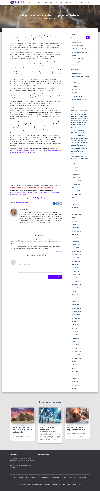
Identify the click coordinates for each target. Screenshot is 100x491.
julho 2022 (75, 234)
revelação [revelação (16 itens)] (74, 138)
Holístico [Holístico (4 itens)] (86, 120)
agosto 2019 (75, 321)
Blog (61, 2)
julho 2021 (75, 264)
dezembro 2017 (76, 381)
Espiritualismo (76, 73)
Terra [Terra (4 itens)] (77, 158)
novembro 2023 (76, 207)
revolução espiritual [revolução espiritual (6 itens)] (83, 138)
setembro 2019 (76, 318)
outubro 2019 (76, 314)
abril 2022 (75, 238)
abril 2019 (75, 335)
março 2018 (75, 375)
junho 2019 (75, 328)
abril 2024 (75, 201)
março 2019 (75, 338)
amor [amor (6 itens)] (72, 110)
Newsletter (47, 484)
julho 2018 (75, 365)
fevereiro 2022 (76, 244)
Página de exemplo (57, 484)
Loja (47, 480)
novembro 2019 (76, 311)
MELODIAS (75, 2)
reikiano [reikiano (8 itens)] (83, 135)
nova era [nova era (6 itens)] (82, 126)
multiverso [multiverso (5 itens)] (73, 126)
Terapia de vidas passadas (22, 202)
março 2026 (75, 174)
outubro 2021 (76, 258)
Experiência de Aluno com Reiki (81, 76)
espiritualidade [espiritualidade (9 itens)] (75, 116)
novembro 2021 (76, 254)
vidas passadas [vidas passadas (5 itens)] (83, 160)
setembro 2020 (76, 284)
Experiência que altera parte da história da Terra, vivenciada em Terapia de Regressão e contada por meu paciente (22, 430)
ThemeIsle (87, 487)
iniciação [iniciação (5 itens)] (73, 122)
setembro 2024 (76, 194)
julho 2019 (75, 325)
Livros (50, 2)
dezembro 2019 (76, 308)
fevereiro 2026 (76, 177)
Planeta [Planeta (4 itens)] (86, 126)
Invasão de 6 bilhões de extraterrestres (46, 428)
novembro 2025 (76, 181)
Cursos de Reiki (67, 2)
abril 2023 (75, 221)
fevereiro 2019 (76, 341)
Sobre (35, 2)
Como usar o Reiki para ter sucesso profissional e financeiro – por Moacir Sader (77, 429)
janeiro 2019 (75, 345)
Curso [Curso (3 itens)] (78, 110)
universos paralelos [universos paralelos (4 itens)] (75, 160)
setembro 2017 (76, 385)
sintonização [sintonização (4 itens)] (83, 140)
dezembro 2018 (76, 348)
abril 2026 (75, 171)
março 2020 (75, 298)
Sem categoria (76, 96)
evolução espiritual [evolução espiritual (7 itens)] (84, 118)
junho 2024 (75, 197)
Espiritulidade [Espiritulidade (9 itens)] (75, 118)
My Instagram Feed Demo (77, 480)
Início (30, 2)
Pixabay (43, 198)
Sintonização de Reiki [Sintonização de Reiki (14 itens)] (78, 142)
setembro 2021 (76, 261)
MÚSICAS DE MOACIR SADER (64, 480)
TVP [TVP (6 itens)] (79, 158)
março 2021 (75, 271)
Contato (81, 2)
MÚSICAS (87, 2)
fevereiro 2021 (76, 274)
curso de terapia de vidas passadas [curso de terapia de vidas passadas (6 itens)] (80, 112)
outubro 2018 (76, 355)
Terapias (45, 2)
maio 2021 (75, 268)
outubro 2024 (76, 191)
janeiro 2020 (75, 304)
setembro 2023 (76, 214)
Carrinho (21, 477)
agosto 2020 (75, 288)
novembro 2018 (76, 351)
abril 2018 (75, 371)
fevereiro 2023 (76, 224)
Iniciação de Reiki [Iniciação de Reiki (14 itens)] (81, 122)
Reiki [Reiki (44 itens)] (78, 135)
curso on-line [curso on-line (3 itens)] (73, 114)
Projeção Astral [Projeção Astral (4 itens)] (79, 127)
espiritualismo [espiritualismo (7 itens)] (83, 116)
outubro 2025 (76, 184)
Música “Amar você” (77, 58)
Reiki (39, 2)
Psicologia (75, 89)
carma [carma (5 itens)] (75, 110)
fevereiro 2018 (76, 378)
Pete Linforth (34, 198)
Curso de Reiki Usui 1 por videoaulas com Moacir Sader (37, 477)
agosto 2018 (75, 361)
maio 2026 (75, 167)
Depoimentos (64, 477)
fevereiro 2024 (76, 204)
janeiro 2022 (75, 248)
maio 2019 (75, 331)
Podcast (56, 2)
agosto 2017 (75, 388)
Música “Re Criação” (77, 45)
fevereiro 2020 (76, 301)
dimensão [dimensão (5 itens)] (78, 114)
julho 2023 (75, 217)
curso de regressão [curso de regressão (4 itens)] (83, 110)
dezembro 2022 (76, 231)
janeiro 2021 (75, 278)
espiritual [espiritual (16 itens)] (84, 114)
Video (73, 103)
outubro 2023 (76, 211)
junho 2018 (75, 368)
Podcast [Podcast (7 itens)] (73, 127)
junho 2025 (75, 187)
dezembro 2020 (76, 281)
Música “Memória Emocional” (80, 49)
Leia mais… (54, 440)
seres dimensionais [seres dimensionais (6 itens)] (76, 140)
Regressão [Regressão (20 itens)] (75, 130)
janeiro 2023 (75, 227)
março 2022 (75, 241)
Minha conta (53, 480)
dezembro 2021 (76, 251)
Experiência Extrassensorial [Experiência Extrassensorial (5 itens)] (77, 120)
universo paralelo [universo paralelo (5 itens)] (84, 158)
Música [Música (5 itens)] (78, 126)
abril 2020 (75, 294)
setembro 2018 (76, 358)
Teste (80, 484)
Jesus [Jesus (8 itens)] (73, 124)
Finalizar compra (30, 480)
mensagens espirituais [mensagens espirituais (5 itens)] (80, 124)
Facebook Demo (73, 477)
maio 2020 (75, 291)
